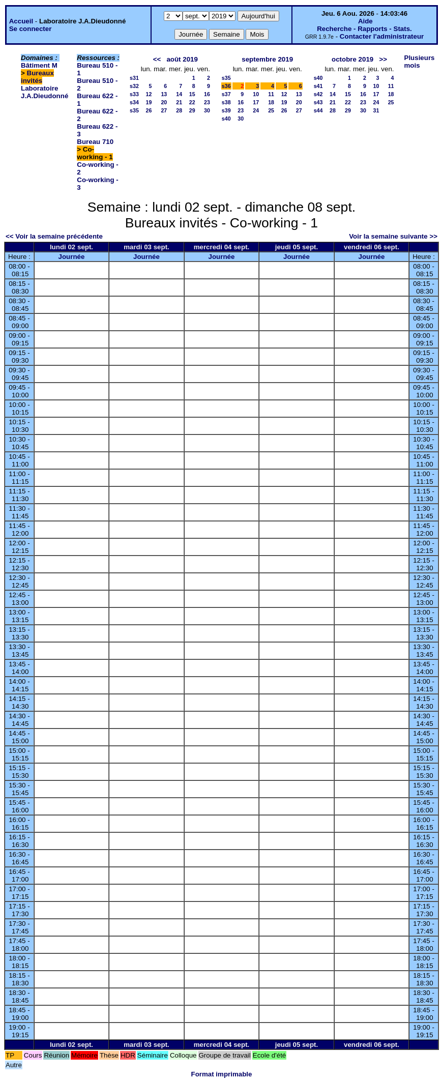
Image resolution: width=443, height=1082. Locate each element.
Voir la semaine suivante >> (393, 236)
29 (192, 110)
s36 (226, 86)
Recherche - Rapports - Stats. (364, 29)
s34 (134, 102)
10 (256, 94)
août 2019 (182, 59)
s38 (226, 102)
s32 (134, 86)
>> (383, 59)
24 (256, 110)
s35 (134, 110)
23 (207, 102)
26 (148, 110)
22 (192, 102)
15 (192, 94)
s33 (134, 94)
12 (148, 94)
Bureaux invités (37, 76)
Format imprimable (221, 1074)
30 (207, 110)
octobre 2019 (352, 59)
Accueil (21, 21)
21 (179, 102)
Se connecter (30, 29)
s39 (226, 110)
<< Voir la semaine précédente (54, 236)
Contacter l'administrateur (382, 36)
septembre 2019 (267, 59)
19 (148, 102)
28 (179, 110)
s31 (134, 78)
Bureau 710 (95, 141)
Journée (71, 256)
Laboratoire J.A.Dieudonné (44, 92)
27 (164, 110)
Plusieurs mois (419, 61)
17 (256, 102)
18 (271, 102)
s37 (226, 94)
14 (179, 94)
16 (207, 94)
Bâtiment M (39, 65)
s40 (226, 118)
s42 (318, 94)
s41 (318, 86)
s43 (318, 102)
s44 (318, 110)
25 (271, 110)
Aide (365, 21)
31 (376, 110)
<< (157, 59)
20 (164, 102)
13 (164, 94)
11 (271, 94)
